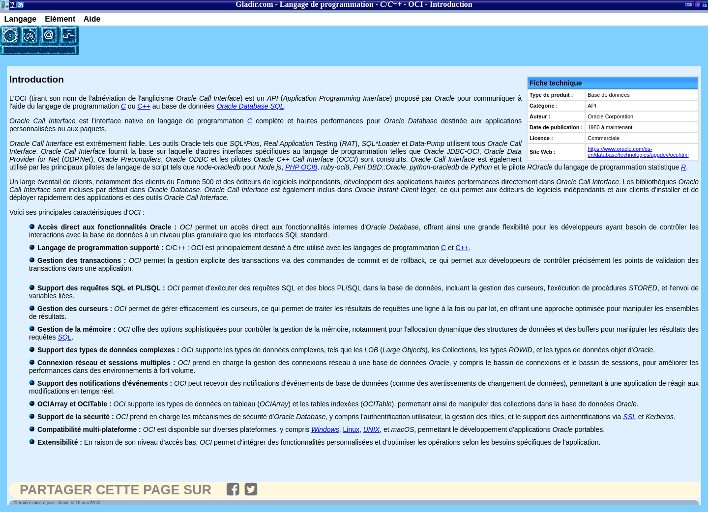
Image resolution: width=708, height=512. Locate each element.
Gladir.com (254, 4)
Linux (351, 429)
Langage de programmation (327, 4)
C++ (461, 248)
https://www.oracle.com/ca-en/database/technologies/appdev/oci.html (638, 152)
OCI (415, 4)
